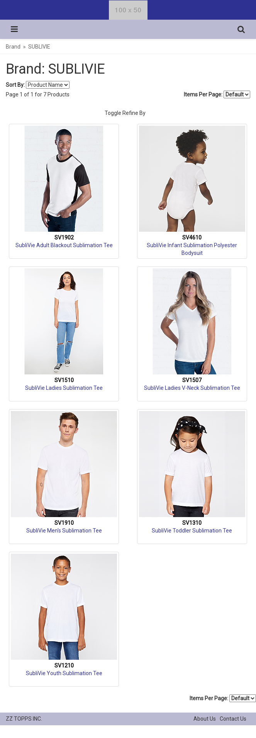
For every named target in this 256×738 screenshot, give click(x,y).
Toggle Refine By (125, 113)
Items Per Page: (217, 94)
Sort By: (15, 85)
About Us (204, 719)
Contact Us (233, 719)
